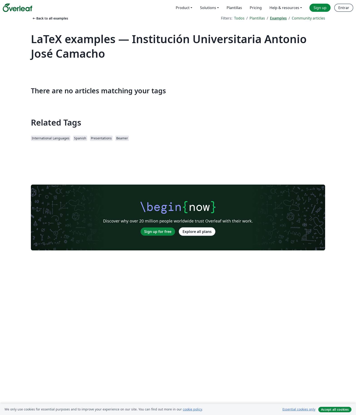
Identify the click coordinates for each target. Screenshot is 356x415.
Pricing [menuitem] (256, 7)
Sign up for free (157, 231)
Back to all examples (50, 18)
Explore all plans (197, 231)
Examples (278, 18)
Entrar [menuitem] (343, 7)
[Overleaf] (17, 7)
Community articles (308, 18)
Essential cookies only (298, 409)
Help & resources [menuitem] (284, 7)
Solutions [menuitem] (208, 7)
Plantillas (257, 18)
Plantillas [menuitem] (234, 7)
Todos (239, 18)
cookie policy (192, 409)
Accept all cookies (335, 409)
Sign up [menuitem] (320, 7)
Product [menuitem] (183, 7)
